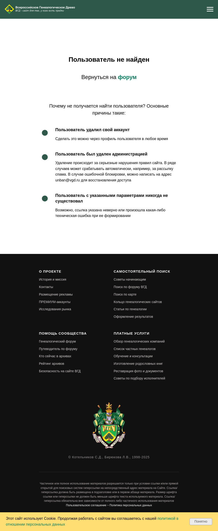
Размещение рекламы (56, 294)
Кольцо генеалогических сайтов (138, 302)
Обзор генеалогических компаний (139, 341)
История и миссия (52, 279)
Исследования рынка (55, 309)
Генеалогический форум (57, 341)
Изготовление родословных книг (138, 363)
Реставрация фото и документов (138, 371)
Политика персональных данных (130, 505)
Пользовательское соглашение (86, 505)
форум (127, 77)
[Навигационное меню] (210, 9)
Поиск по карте (125, 294)
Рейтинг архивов (51, 363)
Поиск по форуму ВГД (130, 287)
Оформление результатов (133, 316)
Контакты (46, 287)
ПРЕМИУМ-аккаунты (54, 302)
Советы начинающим (130, 279)
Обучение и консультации (133, 356)
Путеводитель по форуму (58, 349)
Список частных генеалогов (135, 349)
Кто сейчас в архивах (55, 356)
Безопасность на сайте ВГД (60, 371)
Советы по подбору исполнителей (139, 378)
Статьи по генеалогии (130, 309)
